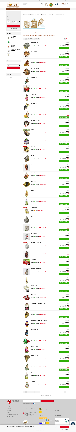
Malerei (40, 9)
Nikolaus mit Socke (35, 277)
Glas (13, 9)
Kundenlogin (61, 0)
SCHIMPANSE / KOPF (35, 120)
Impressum (9, 410)
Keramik (8, 9)
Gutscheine (9, 408)
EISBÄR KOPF (34, 285)
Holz (17, 9)
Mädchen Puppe (34, 346)
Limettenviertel (34, 198)
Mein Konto (57, 410)
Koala (32, 155)
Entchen (32, 138)
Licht (31, 9)
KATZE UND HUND (35, 85)
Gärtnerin (33, 372)
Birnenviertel (33, 190)
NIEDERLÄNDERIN (34, 329)
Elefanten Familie (34, 42)
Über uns (55, 0)
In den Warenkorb (63, 56)
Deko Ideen (46, 9)
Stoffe (27, 9)
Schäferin (33, 381)
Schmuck (35, 9)
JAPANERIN (33, 94)
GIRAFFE (33, 311)
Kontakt (50, 0)
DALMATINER (34, 233)
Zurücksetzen (14, 28)
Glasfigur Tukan (34, 103)
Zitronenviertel (34, 207)
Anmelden (14, 68)
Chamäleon (33, 338)
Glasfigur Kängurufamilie (36, 268)
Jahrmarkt (58, 9)
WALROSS (33, 129)
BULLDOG (33, 112)
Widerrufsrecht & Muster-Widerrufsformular (11, 417)
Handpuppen (21, 9)
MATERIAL (9, 14)
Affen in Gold (33, 251)
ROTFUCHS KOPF (34, 51)
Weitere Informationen (64, 429)
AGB (8, 420)
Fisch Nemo (33, 181)
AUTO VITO (33, 259)
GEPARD (33, 146)
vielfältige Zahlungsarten (43, 415)
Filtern (13, 26)
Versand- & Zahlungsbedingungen (12, 414)
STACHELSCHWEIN (35, 68)
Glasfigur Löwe (34, 59)
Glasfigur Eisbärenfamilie (36, 242)
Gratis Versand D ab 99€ (43, 0)
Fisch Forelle (33, 364)
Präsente (64, 9)
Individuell (52, 9)
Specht (32, 164)
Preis (8, 19)
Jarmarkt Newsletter (58, 413)
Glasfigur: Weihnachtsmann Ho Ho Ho (38, 303)
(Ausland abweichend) (42, 45)
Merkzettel (67, 0)
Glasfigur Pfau (34, 77)
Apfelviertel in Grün (35, 225)
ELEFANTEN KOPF (34, 355)
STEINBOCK (33, 172)
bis (12, 21)
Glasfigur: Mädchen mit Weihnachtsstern (39, 320)
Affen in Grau (34, 216)
